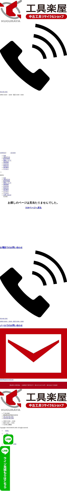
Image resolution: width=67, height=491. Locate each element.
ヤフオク (6, 169)
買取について (7, 160)
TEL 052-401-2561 (8, 416)
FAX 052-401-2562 (8, 418)
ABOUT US (6, 157)
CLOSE (5, 196)
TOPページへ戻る (33, 208)
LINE (9, 444)
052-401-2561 (4, 92)
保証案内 (6, 167)
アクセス (6, 193)
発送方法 (6, 165)
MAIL (6, 430)
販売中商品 (6, 158)
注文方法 (6, 164)
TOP (4, 155)
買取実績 (6, 162)
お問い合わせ (7, 195)
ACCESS (11, 152)
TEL (5, 433)
